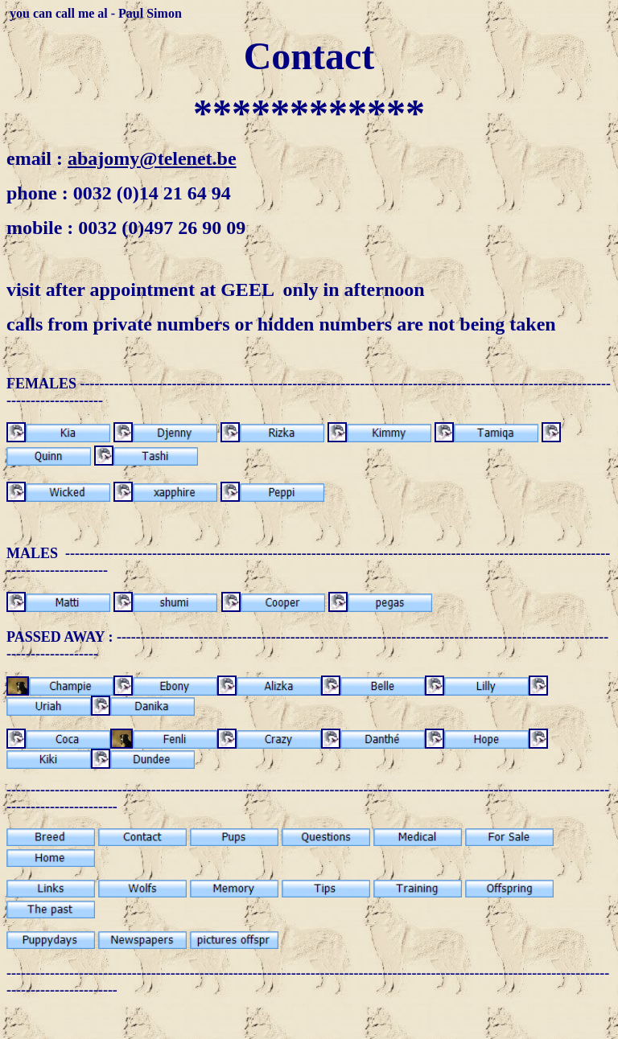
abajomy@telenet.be (152, 158)
